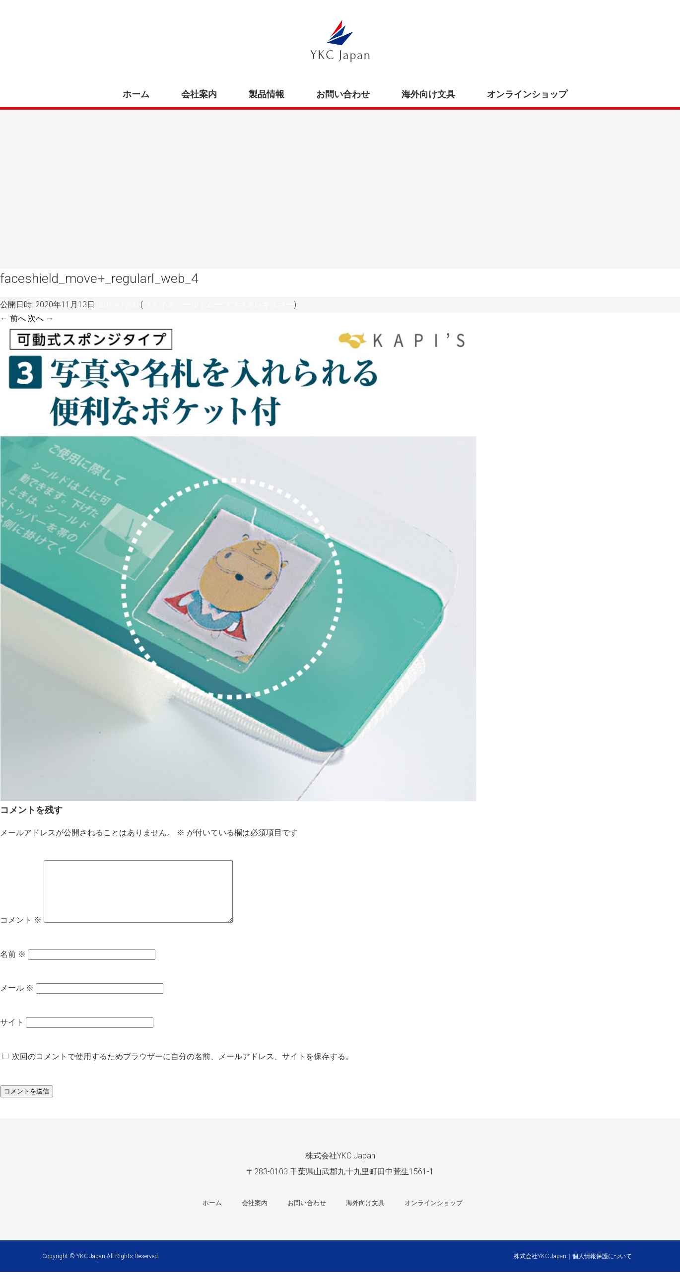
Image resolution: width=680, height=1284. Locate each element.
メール (17, 1000)
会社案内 (199, 94)
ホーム (136, 94)
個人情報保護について (602, 1268)
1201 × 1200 (116, 304)
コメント (21, 932)
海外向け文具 (428, 94)
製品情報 (266, 94)
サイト (12, 1034)
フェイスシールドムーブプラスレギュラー (218, 304)
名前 (13, 966)
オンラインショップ (527, 94)
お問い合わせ (343, 94)
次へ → (41, 318)
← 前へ (13, 318)
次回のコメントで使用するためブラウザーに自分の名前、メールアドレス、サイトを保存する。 (182, 1068)
